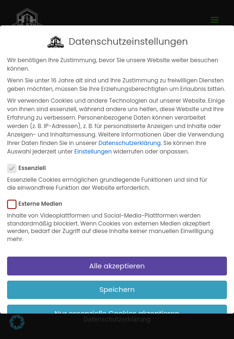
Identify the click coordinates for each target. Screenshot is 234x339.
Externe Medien (37, 199)
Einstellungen (93, 147)
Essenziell (29, 163)
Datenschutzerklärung (130, 138)
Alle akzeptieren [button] (117, 261)
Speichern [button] (116, 285)
